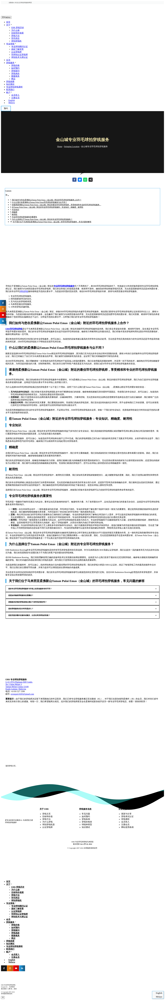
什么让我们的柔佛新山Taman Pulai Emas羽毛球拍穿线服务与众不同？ (39, 202)
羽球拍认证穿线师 (19, 54)
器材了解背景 (17, 49)
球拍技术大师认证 (19, 57)
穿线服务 (11, 63)
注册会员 (15, 98)
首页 (8, 22)
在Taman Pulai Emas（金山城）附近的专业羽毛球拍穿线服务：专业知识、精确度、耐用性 (47, 207)
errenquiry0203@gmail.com (22, 694)
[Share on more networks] (91, 180)
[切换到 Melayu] (85, 103)
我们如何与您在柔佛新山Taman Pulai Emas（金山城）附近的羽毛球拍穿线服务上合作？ (46, 200)
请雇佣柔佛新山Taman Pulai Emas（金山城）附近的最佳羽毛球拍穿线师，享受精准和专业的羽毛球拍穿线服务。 (56, 205)
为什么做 (15, 30)
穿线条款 (15, 73)
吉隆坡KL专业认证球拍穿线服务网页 (20, 2)
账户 (9, 92)
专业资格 (11, 44)
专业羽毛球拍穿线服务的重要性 (24, 217)
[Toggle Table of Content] (7, 195)
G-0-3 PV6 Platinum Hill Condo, (19, 682)
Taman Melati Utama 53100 (17, 687)
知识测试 (10, 84)
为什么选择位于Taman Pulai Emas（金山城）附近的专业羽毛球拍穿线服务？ (42, 219)
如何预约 (15, 68)
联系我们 (10, 89)
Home (59, 146)
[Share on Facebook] (74, 180)
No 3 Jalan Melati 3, (14, 684)
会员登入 (15, 95)
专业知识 (15, 210)
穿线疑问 (15, 71)
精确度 (14, 212)
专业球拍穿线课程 (14, 87)
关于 (9, 25)
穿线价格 (15, 65)
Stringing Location (71, 146)
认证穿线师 (16, 52)
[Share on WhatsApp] (85, 180)
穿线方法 (15, 36)
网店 (13, 79)
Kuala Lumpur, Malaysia (16, 689)
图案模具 (15, 76)
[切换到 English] (85, 100)
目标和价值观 (17, 33)
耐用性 (14, 214)
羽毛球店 (15, 38)
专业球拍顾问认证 (19, 46)
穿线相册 (10, 81)
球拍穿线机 (16, 41)
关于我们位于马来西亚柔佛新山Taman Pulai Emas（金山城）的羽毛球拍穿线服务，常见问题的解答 (52, 222)
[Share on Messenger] (80, 180)
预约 (6, 108)
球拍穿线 (24, 291)
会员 (8, 60)
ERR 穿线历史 (17, 27)
